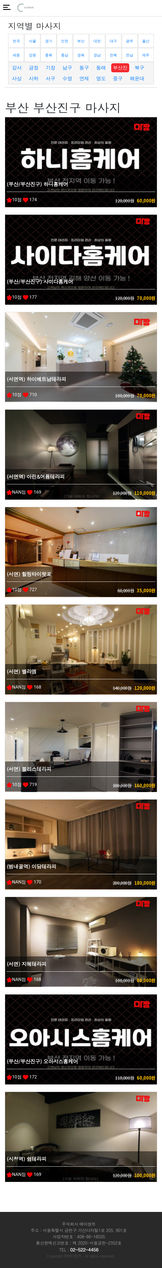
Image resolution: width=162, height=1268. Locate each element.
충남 (64, 55)
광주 (129, 41)
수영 (67, 78)
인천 (64, 41)
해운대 (137, 78)
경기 (48, 41)
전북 (113, 55)
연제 (84, 78)
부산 (80, 41)
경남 (97, 55)
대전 (97, 41)
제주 (145, 55)
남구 (67, 67)
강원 (32, 55)
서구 (50, 78)
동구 (84, 67)
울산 (145, 41)
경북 (80, 55)
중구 (118, 78)
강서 (17, 67)
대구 (113, 41)
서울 (32, 41)
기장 (50, 67)
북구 (139, 67)
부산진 (120, 67)
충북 (48, 55)
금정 (33, 67)
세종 (16, 55)
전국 (16, 41)
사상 (17, 78)
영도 (101, 78)
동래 (101, 67)
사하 (33, 78)
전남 (129, 55)
